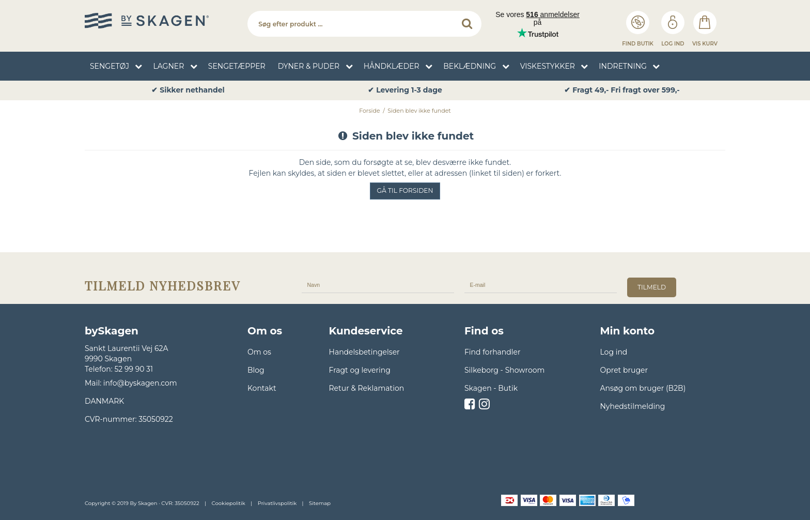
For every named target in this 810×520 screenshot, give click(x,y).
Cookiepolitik (228, 503)
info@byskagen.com (140, 383)
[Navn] (378, 284)
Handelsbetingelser (364, 352)
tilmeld (651, 287)
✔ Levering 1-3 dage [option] (405, 90)
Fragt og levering (360, 370)
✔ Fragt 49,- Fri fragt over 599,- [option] (621, 90)
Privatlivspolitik (277, 503)
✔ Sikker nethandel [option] (187, 90)
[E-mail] (540, 284)
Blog (255, 370)
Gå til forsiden (405, 190)
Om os (259, 352)
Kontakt (261, 388)
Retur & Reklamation (366, 388)
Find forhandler (492, 352)
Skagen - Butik (491, 388)
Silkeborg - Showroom (504, 370)
